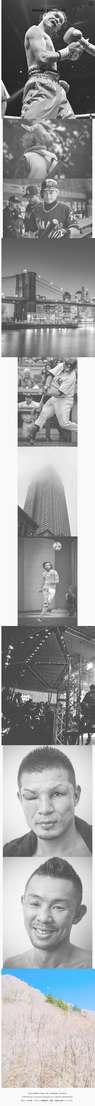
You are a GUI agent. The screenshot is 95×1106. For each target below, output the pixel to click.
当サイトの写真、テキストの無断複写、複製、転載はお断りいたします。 (47, 1100)
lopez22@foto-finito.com (38, 1093)
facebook (63, 1093)
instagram (54, 1093)
